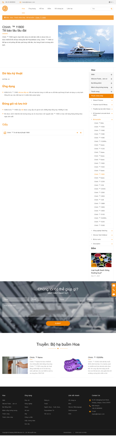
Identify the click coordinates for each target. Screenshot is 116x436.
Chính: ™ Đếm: (99, 123)
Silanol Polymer (98, 100)
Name (26, 407)
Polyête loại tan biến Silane (101, 109)
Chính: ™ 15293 (99, 221)
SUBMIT (58, 324)
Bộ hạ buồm (30, 17)
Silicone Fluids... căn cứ (99, 79)
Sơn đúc (27, 424)
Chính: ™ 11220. (99, 148)
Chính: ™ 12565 (99, 192)
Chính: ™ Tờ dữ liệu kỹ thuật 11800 (17, 132)
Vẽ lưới (27, 411)
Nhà (7, 17)
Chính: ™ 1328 (99, 200)
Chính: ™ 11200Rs (100, 141)
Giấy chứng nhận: (30, 421)
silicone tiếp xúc (23, 92)
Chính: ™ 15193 (99, 214)
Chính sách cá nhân (81, 433)
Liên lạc (70, 8)
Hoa (23, 8)
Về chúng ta (59, 8)
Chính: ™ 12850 (99, 196)
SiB (22, 110)
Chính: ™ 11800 (40, 17)
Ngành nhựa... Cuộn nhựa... (52, 407)
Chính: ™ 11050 (99, 127)
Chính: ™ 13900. (99, 207)
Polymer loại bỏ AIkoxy (100, 104)
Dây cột (27, 401)
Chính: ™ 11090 (99, 138)
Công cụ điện (29, 418)
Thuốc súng (95, 91)
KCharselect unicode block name (101, 114)
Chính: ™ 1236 (99, 185)
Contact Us (96, 396)
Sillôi (92, 74)
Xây (26, 414)
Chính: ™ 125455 (99, 189)
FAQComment (72, 411)
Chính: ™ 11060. (99, 130)
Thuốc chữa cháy (19, 17)
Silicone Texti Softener (100, 235)
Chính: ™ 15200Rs (100, 218)
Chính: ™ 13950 (99, 211)
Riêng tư (46, 401)
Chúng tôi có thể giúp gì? (58, 289)
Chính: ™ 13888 (99, 203)
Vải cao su (47, 414)
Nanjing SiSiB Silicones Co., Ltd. (18, 433)
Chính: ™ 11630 (99, 167)
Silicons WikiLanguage (75, 407)
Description (96, 243)
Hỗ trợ (41, 8)
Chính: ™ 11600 (99, 163)
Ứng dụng (32, 8)
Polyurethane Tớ (49, 411)
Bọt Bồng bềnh (96, 83)
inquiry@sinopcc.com (28, 2)
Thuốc (46, 404)
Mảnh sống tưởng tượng (99, 87)
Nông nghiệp (28, 404)
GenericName (67, 433)
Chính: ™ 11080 (99, 134)
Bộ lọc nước (97, 239)
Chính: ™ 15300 (99, 225)
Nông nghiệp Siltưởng (100, 230)
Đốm (49, 8)
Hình (69, 414)
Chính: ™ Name (99, 145)
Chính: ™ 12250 (99, 181)
